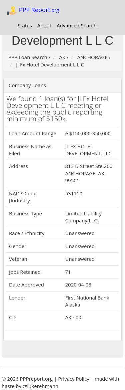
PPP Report (33, 10)
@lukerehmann (40, 386)
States (25, 25)
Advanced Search (77, 25)
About (44, 25)
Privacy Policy (73, 378)
